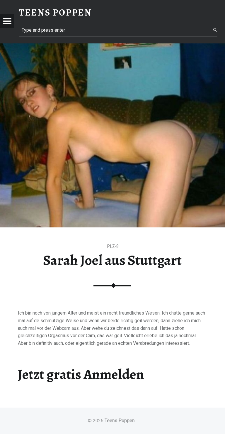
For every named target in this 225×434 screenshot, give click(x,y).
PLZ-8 (113, 246)
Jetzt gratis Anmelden (81, 374)
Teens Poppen (119, 420)
